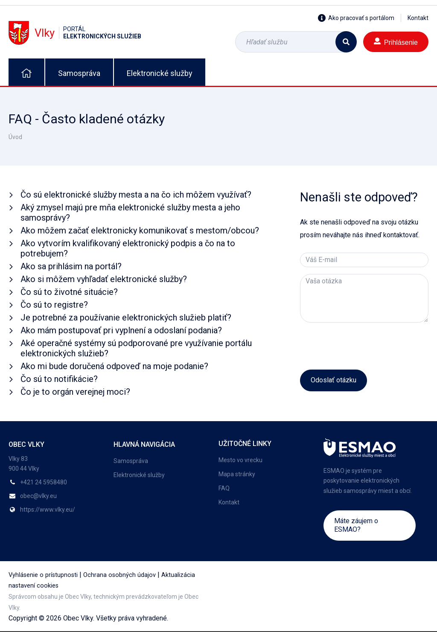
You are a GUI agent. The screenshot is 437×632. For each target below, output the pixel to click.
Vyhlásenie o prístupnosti (43, 575)
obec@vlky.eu (38, 495)
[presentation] (365, 346)
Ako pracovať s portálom (356, 18)
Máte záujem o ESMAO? (356, 525)
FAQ (224, 488)
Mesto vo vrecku (240, 460)
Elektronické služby (159, 73)
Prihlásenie (396, 42)
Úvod (15, 137)
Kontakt (418, 18)
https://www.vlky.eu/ (47, 509)
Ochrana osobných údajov (119, 575)
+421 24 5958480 (43, 482)
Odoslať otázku (333, 380)
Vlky (75, 32)
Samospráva (79, 73)
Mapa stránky (236, 474)
